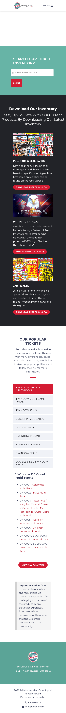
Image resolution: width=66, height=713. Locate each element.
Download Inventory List (31, 312)
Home (18, 671)
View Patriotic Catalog (30, 251)
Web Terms (46, 671)
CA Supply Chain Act (27, 667)
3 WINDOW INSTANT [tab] (28, 436)
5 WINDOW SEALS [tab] (26, 453)
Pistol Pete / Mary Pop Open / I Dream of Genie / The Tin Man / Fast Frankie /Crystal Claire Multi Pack (34, 508)
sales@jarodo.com (34, 706)
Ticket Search (30, 671)
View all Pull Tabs (33, 565)
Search (17, 83)
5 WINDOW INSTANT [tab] (28, 444)
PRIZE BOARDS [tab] (25, 427)
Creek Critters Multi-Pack (34, 539)
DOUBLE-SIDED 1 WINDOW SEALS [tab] (32, 463)
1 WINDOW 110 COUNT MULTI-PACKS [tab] (29, 389)
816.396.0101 (34, 702)
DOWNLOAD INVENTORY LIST (31, 187)
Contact (45, 667)
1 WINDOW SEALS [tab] (26, 410)
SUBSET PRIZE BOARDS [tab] (30, 419)
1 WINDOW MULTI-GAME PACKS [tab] (30, 400)
